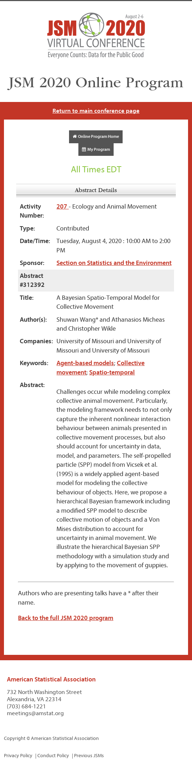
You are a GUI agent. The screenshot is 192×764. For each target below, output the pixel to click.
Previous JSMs (89, 756)
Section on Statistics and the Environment (114, 263)
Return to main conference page (96, 110)
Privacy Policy (18, 756)
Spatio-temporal (112, 372)
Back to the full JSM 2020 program (65, 618)
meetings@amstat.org (35, 713)
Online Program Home (96, 136)
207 (62, 206)
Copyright (15, 738)
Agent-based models (85, 363)
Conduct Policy (53, 756)
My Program (96, 149)
